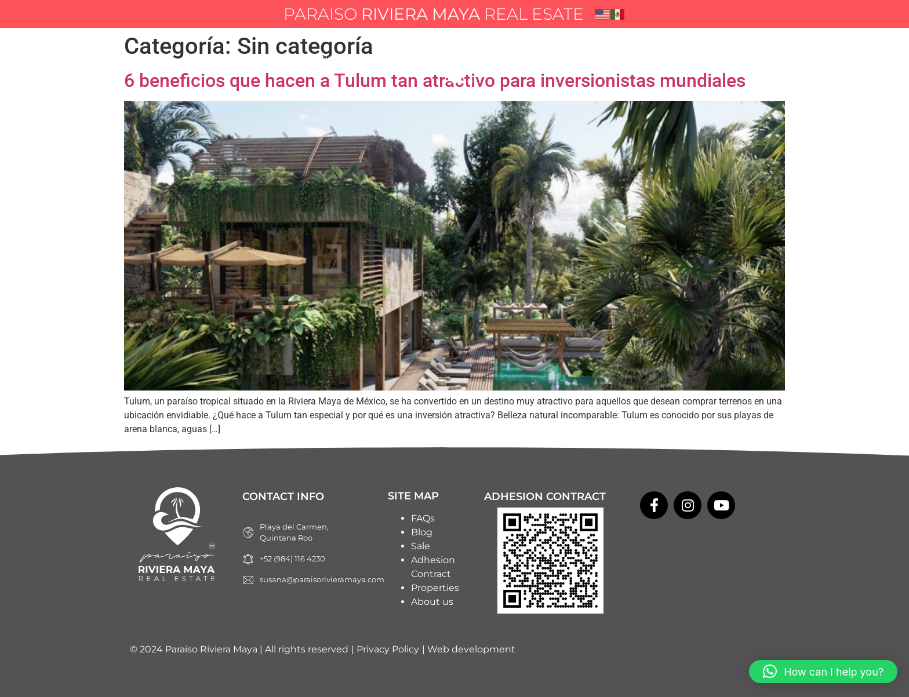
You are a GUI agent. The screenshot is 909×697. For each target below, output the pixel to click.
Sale (420, 546)
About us (382, 58)
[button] (823, 671)
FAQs (568, 58)
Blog (522, 58)
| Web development (468, 649)
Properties (314, 58)
